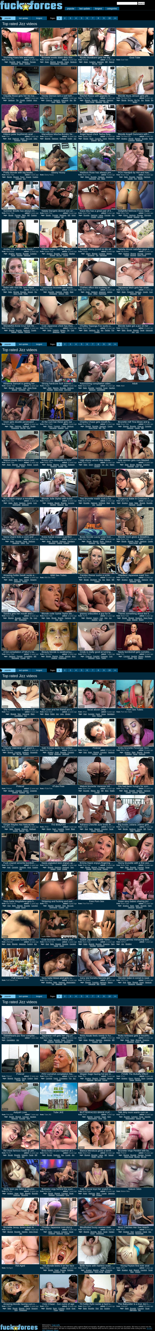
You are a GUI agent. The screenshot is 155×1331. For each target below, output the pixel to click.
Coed (59, 869)
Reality (69, 138)
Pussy (22, 177)
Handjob (139, 177)
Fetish (52, 714)
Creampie (104, 656)
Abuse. (56, 1330)
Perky (26, 294)
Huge (64, 102)
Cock (100, 620)
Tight (59, 1157)
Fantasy (111, 1232)
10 (110, 18)
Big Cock (29, 138)
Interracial (14, 64)
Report (5, 54)
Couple (22, 100)
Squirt (22, 138)
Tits (17, 100)
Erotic (56, 831)
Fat (103, 465)
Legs (62, 714)
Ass (71, 100)
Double (66, 292)
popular (70, 8)
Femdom (17, 140)
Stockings (109, 177)
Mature (29, 465)
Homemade (139, 1233)
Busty (19, 62)
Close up (49, 100)
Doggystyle (16, 505)
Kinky (23, 466)
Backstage (15, 658)
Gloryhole (147, 215)
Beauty (141, 620)
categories (112, 8)
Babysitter (133, 1310)
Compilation (101, 390)
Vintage (137, 1272)
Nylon (74, 215)
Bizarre (140, 656)
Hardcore (25, 62)
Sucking (97, 466)
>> (115, 18)
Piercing (27, 332)
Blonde (123, 100)
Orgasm (99, 1195)
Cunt (151, 292)
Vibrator (68, 714)
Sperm (140, 658)
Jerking (109, 292)
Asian (47, 62)
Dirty (151, 580)
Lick (137, 332)
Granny (95, 618)
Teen (21, 580)
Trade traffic (56, 1325)
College (59, 543)
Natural (111, 62)
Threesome (53, 294)
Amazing (33, 580)
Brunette (12, 62)
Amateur (124, 138)
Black (21, 64)
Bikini (24, 215)
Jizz (20, 102)
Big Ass (130, 100)
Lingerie (100, 217)
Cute (72, 330)
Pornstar (33, 62)
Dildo (35, 138)
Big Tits (94, 64)
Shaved (93, 140)
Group (103, 714)
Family (103, 658)
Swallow (136, 217)
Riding (112, 465)
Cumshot (92, 62)
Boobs (147, 100)
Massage (99, 102)
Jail (62, 217)
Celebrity (56, 330)
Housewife (33, 752)
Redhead (63, 138)
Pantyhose (102, 294)
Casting (26, 791)
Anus (35, 100)
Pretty (59, 1080)
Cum (100, 64)
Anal (9, 138)
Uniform (57, 217)
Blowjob (53, 62)
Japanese (100, 62)
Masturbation (54, 64)
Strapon (24, 140)
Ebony (125, 215)
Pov (135, 179)
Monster (142, 792)
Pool (17, 217)
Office (95, 294)
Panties (20, 332)
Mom (73, 656)
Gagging (19, 179)
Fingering (130, 292)
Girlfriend (102, 503)
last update (84, 8)
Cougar (23, 658)
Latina (101, 215)
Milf (106, 62)
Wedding (128, 944)
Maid (71, 292)
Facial (67, 62)
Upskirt (26, 580)
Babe (126, 177)
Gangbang (71, 541)
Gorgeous (21, 390)
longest (98, 8)
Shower (30, 292)
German (68, 656)
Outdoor (27, 64)
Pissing (99, 716)
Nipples (109, 254)
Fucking (35, 177)
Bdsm (87, 177)
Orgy (94, 716)
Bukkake (148, 656)
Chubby (97, 332)
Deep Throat (90, 102)
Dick (67, 294)
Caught (65, 255)
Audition (22, 792)
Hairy (150, 906)
